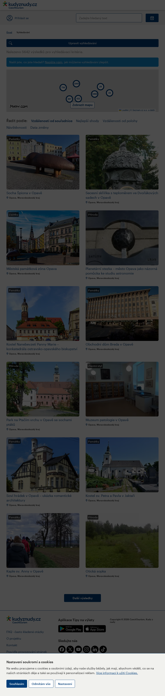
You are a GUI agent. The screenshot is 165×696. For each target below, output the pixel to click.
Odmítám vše (41, 683)
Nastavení (65, 683)
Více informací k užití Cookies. (117, 673)
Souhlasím (16, 683)
